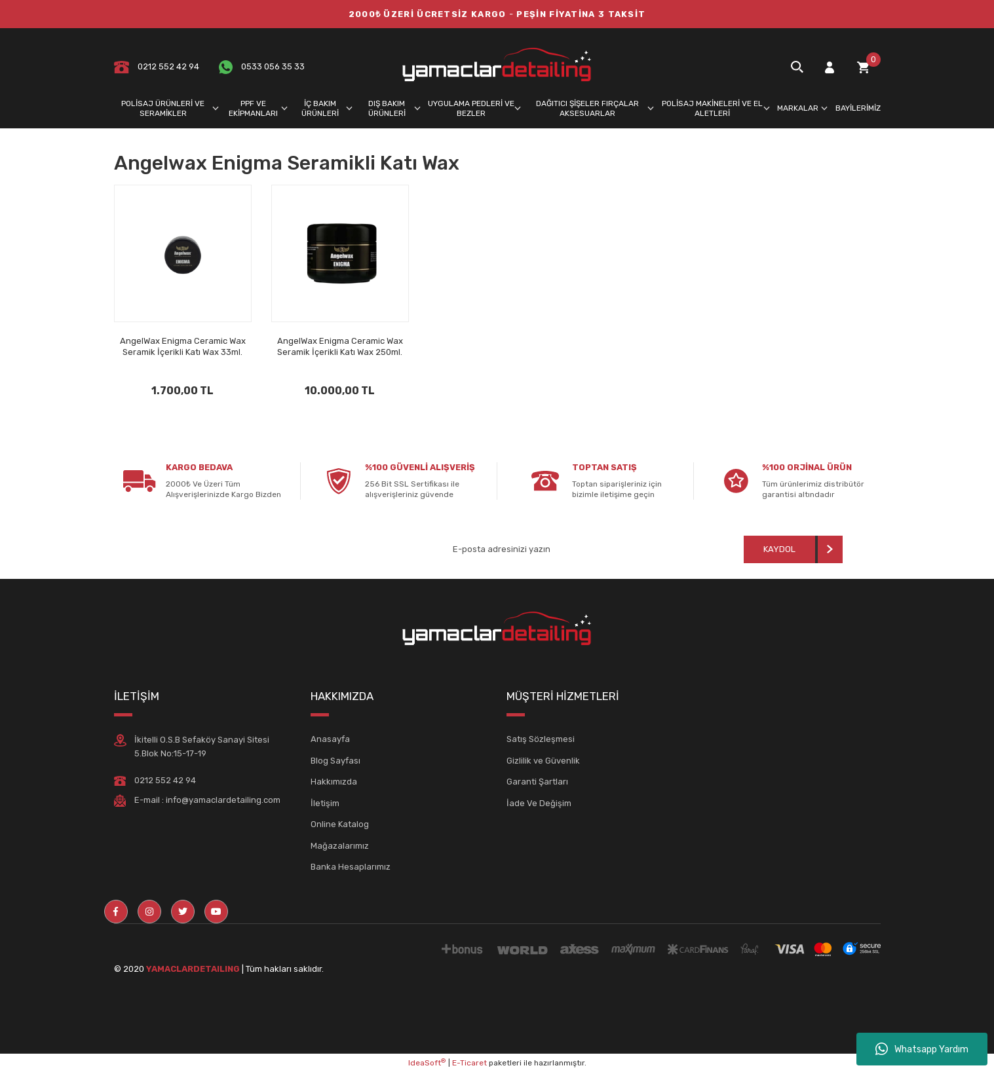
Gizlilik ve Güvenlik (543, 761)
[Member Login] (829, 67)
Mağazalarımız (340, 846)
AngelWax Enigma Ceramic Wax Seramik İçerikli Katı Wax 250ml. (340, 346)
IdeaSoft (427, 1063)
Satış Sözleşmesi (541, 739)
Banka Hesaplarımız (351, 867)
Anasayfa (330, 739)
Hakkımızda (334, 781)
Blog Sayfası (335, 761)
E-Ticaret (469, 1062)
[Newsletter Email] (549, 549)
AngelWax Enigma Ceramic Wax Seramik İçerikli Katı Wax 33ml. (183, 346)
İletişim (325, 803)
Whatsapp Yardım (921, 1049)
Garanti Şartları (537, 781)
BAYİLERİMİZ (858, 108)
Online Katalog (340, 824)
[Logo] (497, 67)
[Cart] (863, 67)
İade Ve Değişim (539, 803)
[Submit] (793, 549)
